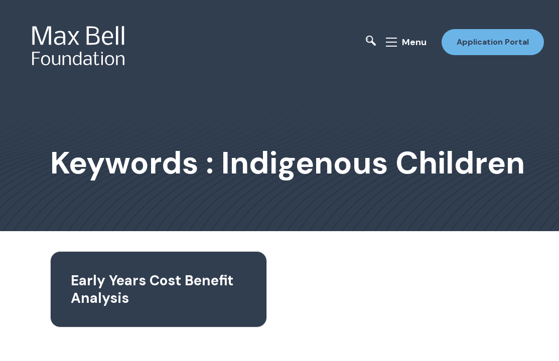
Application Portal (493, 42)
